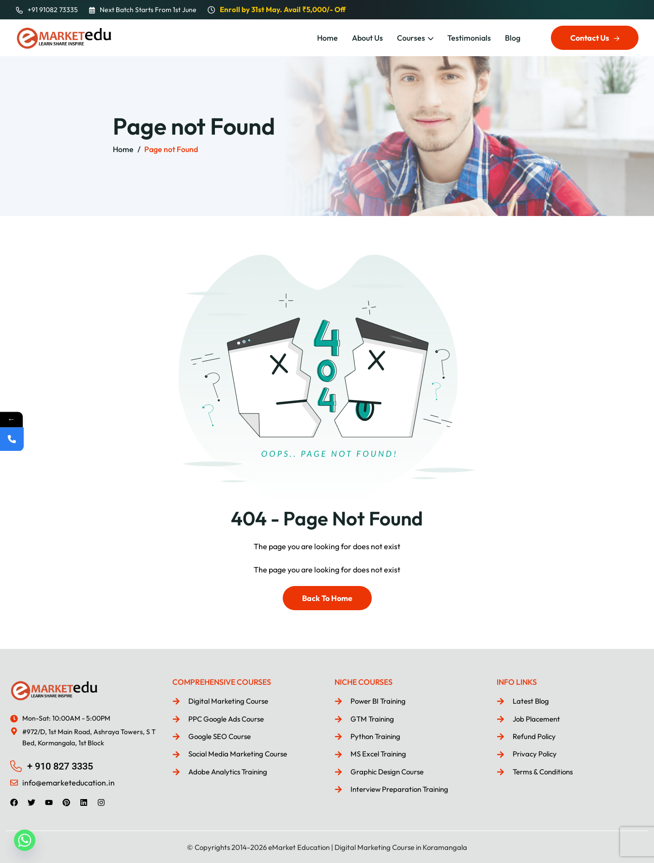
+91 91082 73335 (53, 9)
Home (327, 38)
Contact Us (594, 38)
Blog (512, 38)
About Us (367, 38)
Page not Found (171, 149)
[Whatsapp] (24, 840)
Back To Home (327, 598)
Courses (411, 38)
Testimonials (469, 38)
